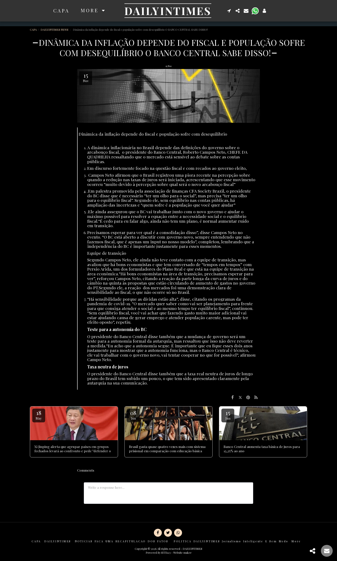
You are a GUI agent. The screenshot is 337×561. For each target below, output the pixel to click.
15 (227, 414)
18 (38, 414)
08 (133, 414)
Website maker (182, 552)
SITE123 (166, 552)
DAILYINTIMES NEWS (55, 29)
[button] (229, 10)
